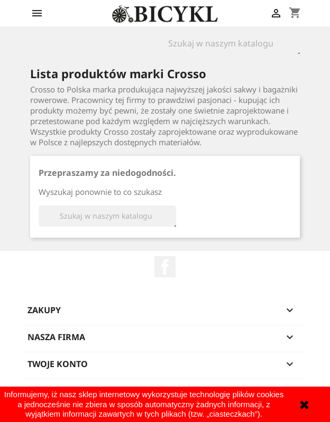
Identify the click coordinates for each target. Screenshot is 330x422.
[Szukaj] (223, 43)
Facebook (165, 266)
